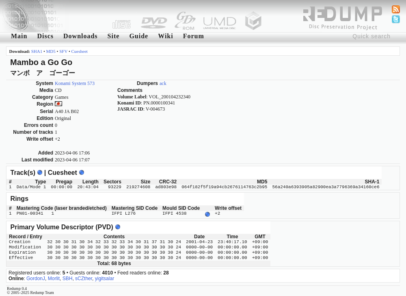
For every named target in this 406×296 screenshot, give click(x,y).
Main (19, 36)
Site (114, 36)
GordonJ (35, 278)
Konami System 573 (75, 83)
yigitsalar (104, 278)
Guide (138, 36)
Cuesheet (79, 51)
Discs (45, 36)
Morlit (54, 278)
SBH (68, 278)
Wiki (165, 36)
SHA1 (37, 51)
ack (163, 83)
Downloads (80, 36)
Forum (193, 36)
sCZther (83, 278)
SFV (63, 51)
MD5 (51, 51)
